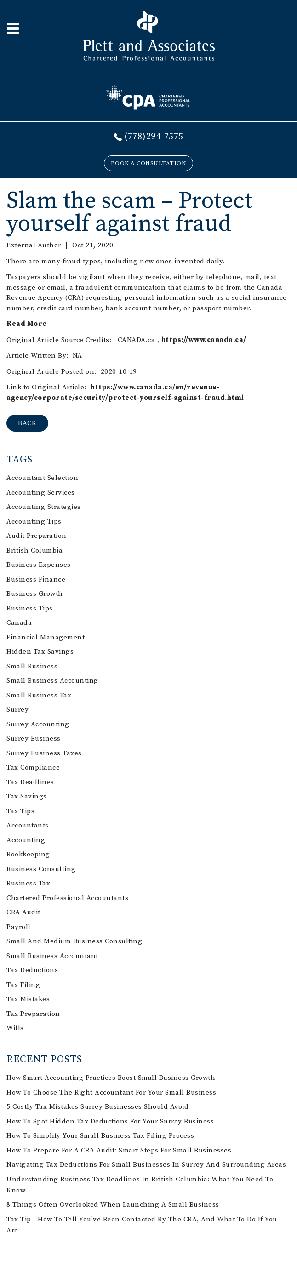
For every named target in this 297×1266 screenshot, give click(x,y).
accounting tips (34, 521)
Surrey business (33, 738)
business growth (34, 593)
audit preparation (36, 535)
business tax (28, 883)
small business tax (38, 695)
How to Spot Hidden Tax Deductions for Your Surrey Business (110, 1121)
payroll (18, 927)
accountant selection (42, 477)
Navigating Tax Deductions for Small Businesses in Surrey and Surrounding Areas (146, 1164)
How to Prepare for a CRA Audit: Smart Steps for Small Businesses (118, 1150)
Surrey (17, 709)
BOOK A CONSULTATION (149, 163)
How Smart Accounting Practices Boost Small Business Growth (110, 1077)
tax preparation (33, 1013)
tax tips (20, 811)
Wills (15, 1028)
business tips (29, 608)
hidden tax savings (40, 651)
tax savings (26, 796)
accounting (25, 840)
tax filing (23, 985)
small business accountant (52, 956)
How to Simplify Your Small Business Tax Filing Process (100, 1135)
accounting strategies (43, 506)
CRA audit (23, 912)
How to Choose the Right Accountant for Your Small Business (111, 1092)
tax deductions (32, 970)
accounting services (40, 492)
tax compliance (33, 767)
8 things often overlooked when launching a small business (112, 1204)
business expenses (38, 564)
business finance (35, 579)
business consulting (41, 869)
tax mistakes (28, 999)
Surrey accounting (37, 724)
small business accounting (52, 680)
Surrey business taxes (44, 753)
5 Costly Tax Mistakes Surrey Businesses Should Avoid (97, 1106)
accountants (27, 825)
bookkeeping (28, 854)
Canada (19, 622)
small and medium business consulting (74, 941)
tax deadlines (30, 782)
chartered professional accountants (67, 898)
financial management (45, 637)
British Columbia (34, 550)
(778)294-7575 (153, 137)
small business (31, 666)
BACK (27, 423)
